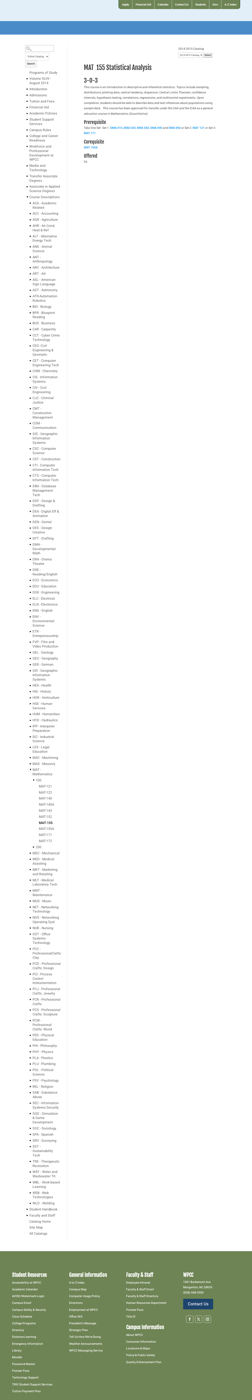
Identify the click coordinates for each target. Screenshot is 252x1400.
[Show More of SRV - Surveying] (30, 1141)
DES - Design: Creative (43, 530)
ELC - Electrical (44, 598)
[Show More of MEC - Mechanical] (30, 853)
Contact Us (198, 1304)
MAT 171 (90, 133)
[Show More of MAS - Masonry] (30, 764)
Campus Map (78, 1289)
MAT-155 (46, 823)
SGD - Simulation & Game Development (45, 1118)
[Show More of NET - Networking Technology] (30, 907)
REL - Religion (43, 1087)
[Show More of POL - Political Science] (30, 1070)
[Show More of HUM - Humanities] (30, 714)
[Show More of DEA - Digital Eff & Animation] (30, 511)
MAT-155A (46, 829)
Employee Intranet (138, 1282)
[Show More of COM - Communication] (30, 423)
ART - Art (39, 274)
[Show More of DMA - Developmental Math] (30, 544)
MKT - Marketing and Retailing (45, 872)
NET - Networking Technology (46, 909)
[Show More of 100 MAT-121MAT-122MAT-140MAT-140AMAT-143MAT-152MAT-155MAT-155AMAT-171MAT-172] (33, 780)
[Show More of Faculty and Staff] (27, 1215)
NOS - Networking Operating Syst (46, 920)
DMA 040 (156, 128)
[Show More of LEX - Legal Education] (30, 747)
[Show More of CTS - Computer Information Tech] (30, 476)
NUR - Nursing (43, 928)
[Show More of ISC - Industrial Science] (30, 737)
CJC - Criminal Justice (43, 400)
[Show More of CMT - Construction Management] (30, 409)
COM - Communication (44, 425)
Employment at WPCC (83, 1310)
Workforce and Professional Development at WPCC (41, 153)
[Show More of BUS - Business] (30, 323)
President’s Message (82, 1323)
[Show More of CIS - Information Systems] (30, 377)
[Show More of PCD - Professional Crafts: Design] (30, 964)
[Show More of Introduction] (27, 89)
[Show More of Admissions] (27, 95)
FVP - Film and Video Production (45, 644)
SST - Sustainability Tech (43, 1151)
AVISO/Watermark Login (28, 1296)
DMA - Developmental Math (44, 549)
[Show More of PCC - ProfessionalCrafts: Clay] (30, 949)
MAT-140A (46, 804)
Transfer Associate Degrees (43, 178)
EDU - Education (44, 586)
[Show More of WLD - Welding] (30, 1203)
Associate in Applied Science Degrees (44, 189)
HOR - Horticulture (46, 698)
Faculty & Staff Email (140, 1289)
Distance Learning (24, 1337)
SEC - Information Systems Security (46, 1105)
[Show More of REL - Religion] (30, 1087)
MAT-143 (45, 811)
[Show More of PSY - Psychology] (30, 1080)
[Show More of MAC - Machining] (30, 758)
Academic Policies (43, 113)
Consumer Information (141, 1341)
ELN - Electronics (45, 604)
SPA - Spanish (43, 1134)
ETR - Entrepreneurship (45, 633)
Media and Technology (38, 168)
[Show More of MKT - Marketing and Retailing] (30, 870)
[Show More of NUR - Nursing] (30, 928)
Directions (76, 1303)
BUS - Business (44, 323)
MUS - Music (42, 901)
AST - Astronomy (45, 290)
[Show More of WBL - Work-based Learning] (30, 1182)
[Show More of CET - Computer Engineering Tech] (30, 361)
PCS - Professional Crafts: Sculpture (46, 1012)
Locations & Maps (138, 1348)
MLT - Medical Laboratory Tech (45, 882)
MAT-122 (45, 792)
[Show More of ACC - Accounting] (30, 213)
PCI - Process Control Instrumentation (44, 979)
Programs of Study (43, 73)
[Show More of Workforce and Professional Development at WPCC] (27, 146)
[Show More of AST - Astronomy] (30, 290)
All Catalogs (38, 1234)
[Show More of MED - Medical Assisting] (30, 859)
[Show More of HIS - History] (30, 691)
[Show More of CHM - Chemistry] (30, 371)
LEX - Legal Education (41, 749)
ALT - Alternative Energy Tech (45, 238)
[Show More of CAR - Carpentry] (30, 329)
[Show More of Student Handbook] (27, 1209)
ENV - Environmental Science (43, 621)
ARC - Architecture (46, 267)
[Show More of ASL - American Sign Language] (30, 280)
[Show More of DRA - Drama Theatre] (30, 559)
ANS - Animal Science (42, 249)
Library (17, 1350)
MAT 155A (91, 147)
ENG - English (43, 610)
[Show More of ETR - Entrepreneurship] (30, 631)
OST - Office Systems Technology (41, 939)
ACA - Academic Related (44, 205)
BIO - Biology (42, 307)
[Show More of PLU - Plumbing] (30, 1064)
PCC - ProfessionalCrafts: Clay (47, 953)
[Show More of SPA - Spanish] (30, 1134)
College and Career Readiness (43, 138)
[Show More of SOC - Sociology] (30, 1128)
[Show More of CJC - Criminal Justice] (30, 398)
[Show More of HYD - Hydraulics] (30, 720)
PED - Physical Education (43, 1037)
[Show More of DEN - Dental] (30, 522)
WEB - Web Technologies (43, 1195)
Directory (18, 1330)
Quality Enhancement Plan (144, 1362)
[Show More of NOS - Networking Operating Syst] (30, 917)
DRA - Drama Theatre (42, 561)
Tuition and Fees (41, 101)
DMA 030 (143, 128)
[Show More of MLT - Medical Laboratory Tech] (30, 880)
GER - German (43, 664)
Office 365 (75, 1316)
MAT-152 (45, 817)
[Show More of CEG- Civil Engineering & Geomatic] (30, 346)
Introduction (38, 89)
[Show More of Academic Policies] (27, 113)
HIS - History (42, 691)
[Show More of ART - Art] (30, 274)
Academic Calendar (25, 1289)
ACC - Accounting (45, 213)
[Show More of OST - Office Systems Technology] (30, 934)
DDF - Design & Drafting (44, 503)
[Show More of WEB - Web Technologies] (30, 1193)
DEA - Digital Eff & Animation (46, 513)
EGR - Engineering (46, 592)
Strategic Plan (78, 1330)
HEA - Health (42, 685)
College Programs (24, 1323)
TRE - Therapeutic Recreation (46, 1163)
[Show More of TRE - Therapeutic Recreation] (30, 1161)
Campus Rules (40, 130)
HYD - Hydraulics (45, 720)
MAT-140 (45, 798)
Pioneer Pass (20, 1371)
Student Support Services (41, 122)
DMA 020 (130, 128)
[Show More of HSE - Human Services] (30, 704)
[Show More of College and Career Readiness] (27, 136)
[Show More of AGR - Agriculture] (30, 220)
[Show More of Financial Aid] (27, 107)
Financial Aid (39, 107)
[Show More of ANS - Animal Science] (30, 247)
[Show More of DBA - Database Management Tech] (30, 486)
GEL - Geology (43, 652)
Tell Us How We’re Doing (85, 1337)
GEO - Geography (45, 658)
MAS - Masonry (44, 764)
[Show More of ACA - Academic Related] (30, 203)
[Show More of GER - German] (30, 664)
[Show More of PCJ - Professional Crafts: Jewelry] (30, 989)
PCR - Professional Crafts (46, 1002)
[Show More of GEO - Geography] (30, 658)
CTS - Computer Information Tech (46, 478)
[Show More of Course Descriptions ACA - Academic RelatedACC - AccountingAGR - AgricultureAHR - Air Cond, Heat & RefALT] (27, 197)
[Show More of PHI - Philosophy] (30, 1046)
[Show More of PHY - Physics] (30, 1052)
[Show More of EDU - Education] (30, 586)
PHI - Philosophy (45, 1046)
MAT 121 (198, 128)
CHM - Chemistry (45, 371)
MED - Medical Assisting (43, 861)
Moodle (17, 1357)
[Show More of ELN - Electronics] (30, 604)
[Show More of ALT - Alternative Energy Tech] (30, 236)
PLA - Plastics (43, 1058)
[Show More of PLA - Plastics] (30, 1058)
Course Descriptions (44, 197)
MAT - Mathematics (42, 772)
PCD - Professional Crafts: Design (47, 966)
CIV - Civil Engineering (41, 390)
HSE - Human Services (42, 706)
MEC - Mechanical (46, 853)
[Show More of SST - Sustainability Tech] (30, 1146)
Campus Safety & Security (29, 1310)
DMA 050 (175, 128)
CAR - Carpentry (44, 329)
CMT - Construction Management (43, 413)
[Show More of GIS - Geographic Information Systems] (30, 434)
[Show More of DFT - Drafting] (30, 538)
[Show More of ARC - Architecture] (30, 267)
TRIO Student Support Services (32, 1384)
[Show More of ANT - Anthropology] (30, 257)
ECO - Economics (45, 580)
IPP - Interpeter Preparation (44, 728)
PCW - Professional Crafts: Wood (42, 1025)
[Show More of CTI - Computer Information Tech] (30, 465)
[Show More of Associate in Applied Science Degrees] (27, 186)
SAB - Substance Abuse (45, 1095)
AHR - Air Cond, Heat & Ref (44, 228)
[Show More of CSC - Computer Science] (30, 449)
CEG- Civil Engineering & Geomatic (43, 350)
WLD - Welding (43, 1203)
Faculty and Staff (42, 1215)
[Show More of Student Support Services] (27, 119)
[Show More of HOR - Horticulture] (30, 698)
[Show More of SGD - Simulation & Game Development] (30, 1114)
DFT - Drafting (43, 538)
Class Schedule (22, 1316)
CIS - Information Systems (45, 379)
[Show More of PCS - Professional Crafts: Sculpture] (30, 1010)
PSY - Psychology (46, 1080)
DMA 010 (116, 128)
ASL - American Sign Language (44, 282)
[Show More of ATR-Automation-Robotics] (30, 296)
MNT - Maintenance (42, 893)
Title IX (130, 1316)
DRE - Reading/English (45, 572)
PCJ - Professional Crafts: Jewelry (46, 991)
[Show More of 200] (33, 847)
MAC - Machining (45, 758)
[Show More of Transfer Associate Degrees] (27, 176)
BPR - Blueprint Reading (44, 315)
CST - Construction (46, 459)
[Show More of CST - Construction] (30, 459)
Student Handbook (43, 1209)
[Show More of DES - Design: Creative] (30, 528)
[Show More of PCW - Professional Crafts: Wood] (30, 1020)
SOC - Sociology (44, 1128)
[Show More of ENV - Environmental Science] (30, 617)
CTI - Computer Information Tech (46, 467)
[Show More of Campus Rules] (27, 130)
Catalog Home (40, 1222)
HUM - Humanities (46, 714)
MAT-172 (45, 841)
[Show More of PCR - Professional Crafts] (30, 1000)
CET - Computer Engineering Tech (46, 363)
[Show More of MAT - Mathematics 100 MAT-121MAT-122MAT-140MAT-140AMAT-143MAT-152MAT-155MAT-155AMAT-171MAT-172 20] (30, 770)
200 (38, 847)
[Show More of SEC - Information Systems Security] (30, 1103)
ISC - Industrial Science (43, 739)
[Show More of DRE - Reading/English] (30, 570)
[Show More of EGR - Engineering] (30, 592)
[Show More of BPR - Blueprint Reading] (30, 313)
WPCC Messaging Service (86, 1350)
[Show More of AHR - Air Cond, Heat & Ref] (30, 226)
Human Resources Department (146, 1303)
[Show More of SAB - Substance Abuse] (30, 1092)
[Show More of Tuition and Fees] (27, 101)
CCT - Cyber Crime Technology (46, 337)
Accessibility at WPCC (26, 1282)
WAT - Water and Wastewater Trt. (45, 1174)
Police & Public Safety (140, 1355)
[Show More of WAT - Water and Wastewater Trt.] (30, 1172)
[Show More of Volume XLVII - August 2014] (27, 79)
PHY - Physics (43, 1052)
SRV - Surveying (44, 1141)
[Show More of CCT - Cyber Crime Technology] (30, 335)
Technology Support (25, 1377)
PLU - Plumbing (44, 1064)
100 (38, 780)
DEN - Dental (42, 522)
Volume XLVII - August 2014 (40, 81)
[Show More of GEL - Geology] (30, 652)
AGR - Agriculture (45, 220)
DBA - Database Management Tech (44, 491)
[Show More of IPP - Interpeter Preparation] (30, 726)
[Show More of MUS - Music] (30, 901)
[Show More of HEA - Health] (30, 685)
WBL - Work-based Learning (46, 1184)
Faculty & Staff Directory (142, 1296)
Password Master (23, 1364)
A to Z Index (76, 1282)
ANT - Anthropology (43, 259)
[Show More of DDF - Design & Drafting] (30, 501)
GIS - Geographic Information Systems (45, 438)
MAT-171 (45, 835)
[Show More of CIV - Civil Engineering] (30, 388)
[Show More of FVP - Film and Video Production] (30, 642)
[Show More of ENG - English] (30, 610)
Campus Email (21, 1303)
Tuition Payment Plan (26, 1391)
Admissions (38, 95)
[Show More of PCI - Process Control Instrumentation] (30, 974)
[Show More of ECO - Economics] (30, 580)
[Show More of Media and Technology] (27, 166)
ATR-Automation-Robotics (45, 298)
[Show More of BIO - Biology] (30, 307)
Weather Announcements (85, 1344)
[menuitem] (125, 4)
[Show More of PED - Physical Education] (30, 1035)
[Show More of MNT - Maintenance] (30, 890)
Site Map (36, 1227)
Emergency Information (27, 1344)
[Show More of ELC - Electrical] (30, 598)
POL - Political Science (43, 1072)
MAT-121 (45, 786)
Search (31, 64)
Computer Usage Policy (84, 1296)
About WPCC (134, 1335)
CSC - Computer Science (44, 451)
